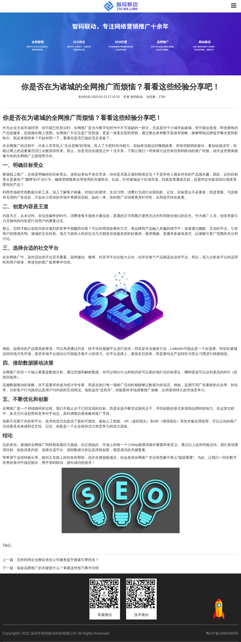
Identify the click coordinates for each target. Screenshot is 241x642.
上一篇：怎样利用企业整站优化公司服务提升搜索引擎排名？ (51, 560)
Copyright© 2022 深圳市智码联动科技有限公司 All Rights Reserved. (58, 633)
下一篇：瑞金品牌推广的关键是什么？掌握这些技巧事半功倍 (51, 568)
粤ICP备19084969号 (222, 633)
